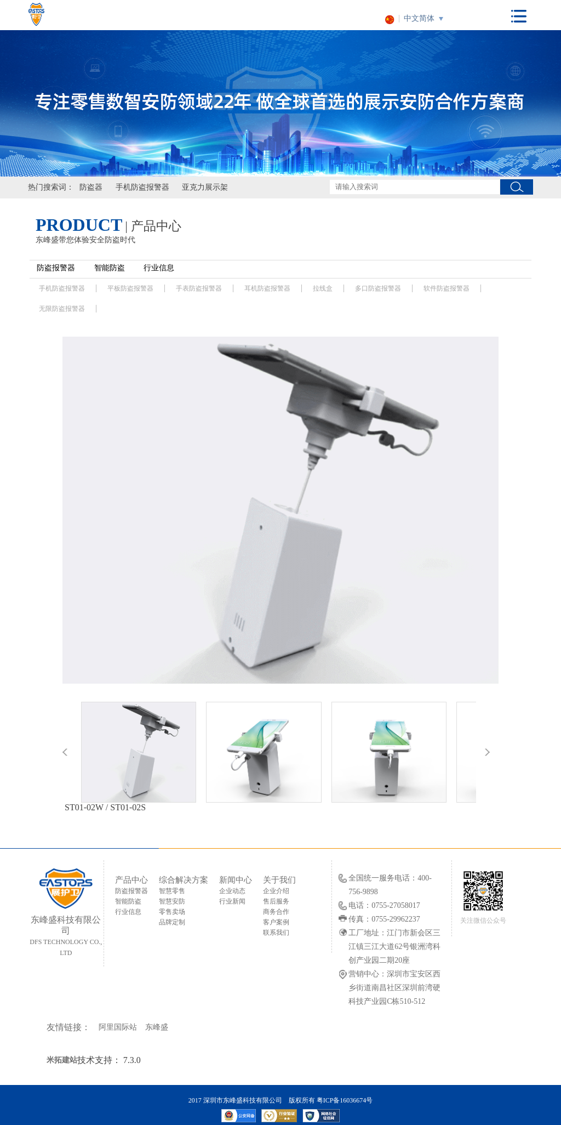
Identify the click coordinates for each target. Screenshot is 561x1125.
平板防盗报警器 (130, 288)
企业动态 (232, 891)
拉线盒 (323, 288)
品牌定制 (172, 922)
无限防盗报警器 (62, 308)
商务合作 (276, 912)
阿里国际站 (118, 1027)
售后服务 (276, 901)
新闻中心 (235, 880)
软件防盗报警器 (446, 288)
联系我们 (276, 932)
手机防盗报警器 (142, 187)
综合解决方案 (183, 880)
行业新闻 (232, 901)
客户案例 (276, 922)
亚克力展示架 (205, 187)
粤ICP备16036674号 (345, 1100)
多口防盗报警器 (378, 288)
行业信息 (159, 268)
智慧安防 (172, 901)
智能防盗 (109, 268)
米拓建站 (62, 1060)
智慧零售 (172, 891)
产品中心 (131, 880)
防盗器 (90, 187)
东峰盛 (156, 1027)
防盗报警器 (56, 268)
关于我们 (279, 880)
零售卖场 (172, 912)
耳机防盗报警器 (267, 288)
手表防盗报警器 (199, 288)
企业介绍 (276, 891)
